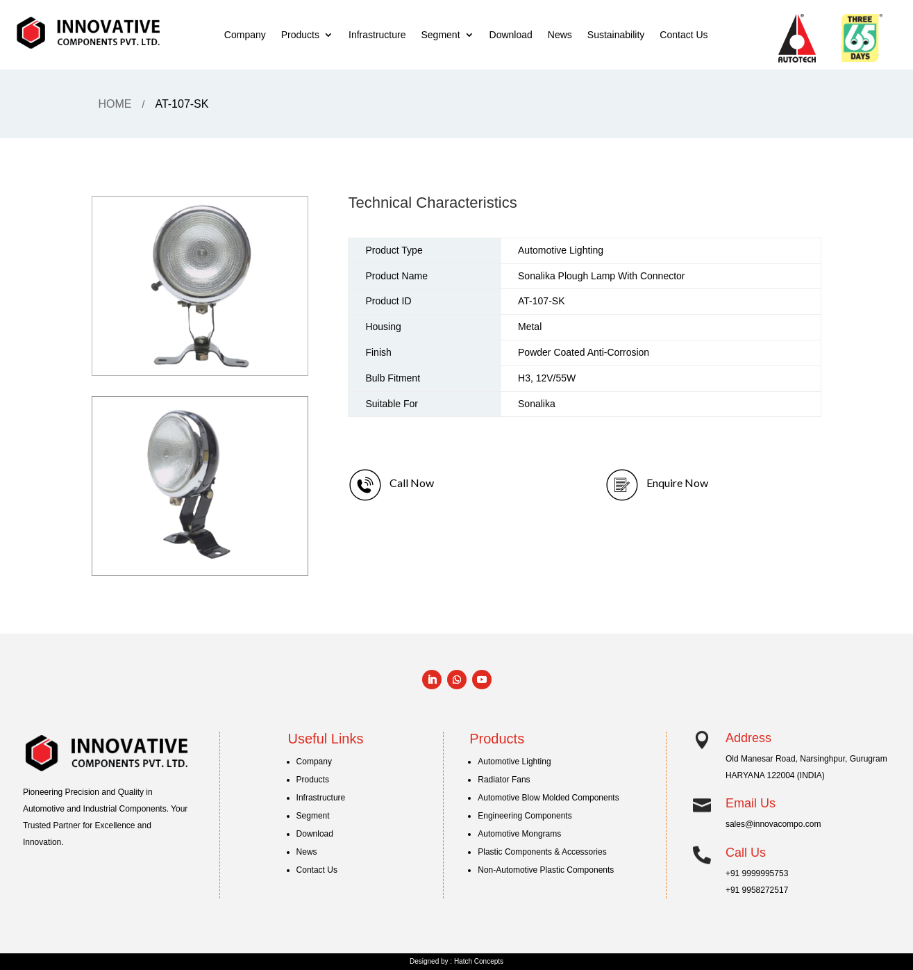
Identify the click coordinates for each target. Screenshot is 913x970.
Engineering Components (524, 816)
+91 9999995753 (757, 873)
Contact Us (683, 35)
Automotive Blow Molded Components (548, 798)
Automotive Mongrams (519, 834)
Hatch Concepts (478, 961)
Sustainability (616, 35)
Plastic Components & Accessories (542, 852)
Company (245, 35)
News (560, 35)
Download (511, 35)
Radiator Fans (504, 779)
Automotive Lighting (514, 761)
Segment (440, 35)
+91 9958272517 (757, 890)
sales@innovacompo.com (773, 824)
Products (300, 35)
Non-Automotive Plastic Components (546, 870)
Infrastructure (377, 35)
